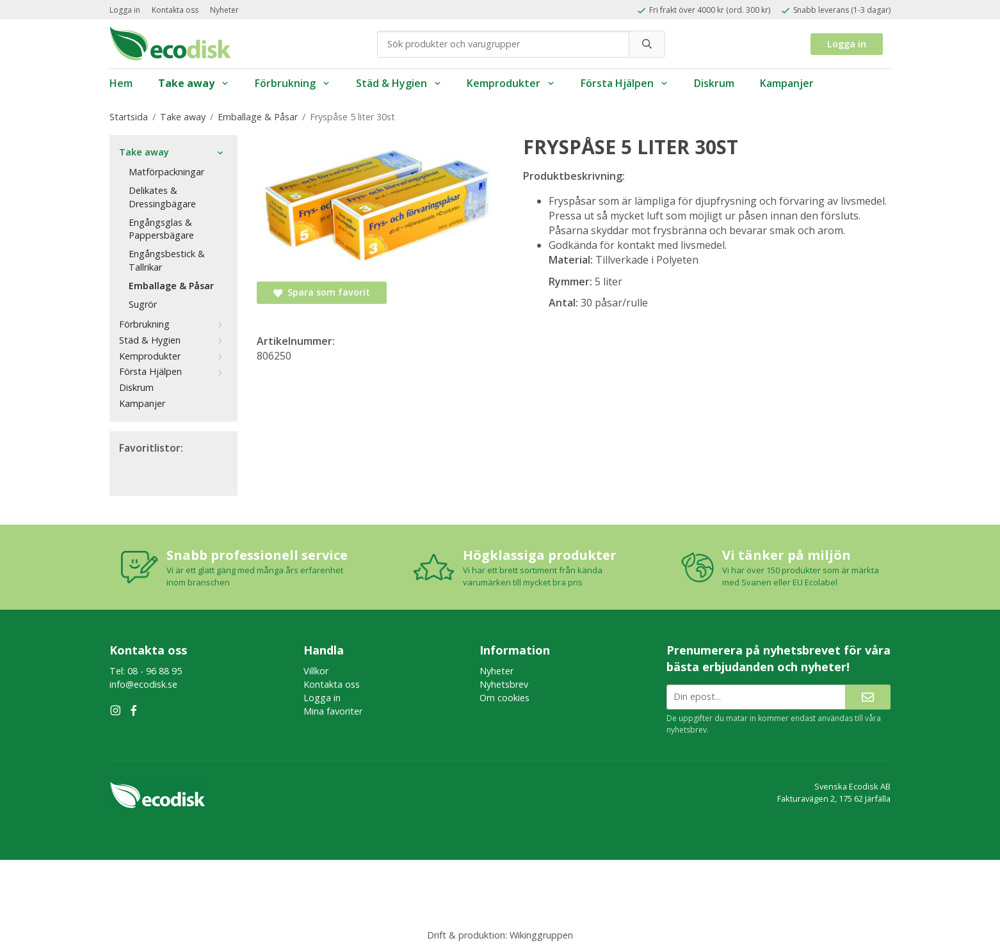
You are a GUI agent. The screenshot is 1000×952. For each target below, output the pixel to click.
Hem (121, 83)
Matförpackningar (166, 172)
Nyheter (224, 9)
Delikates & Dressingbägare (162, 197)
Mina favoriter (332, 711)
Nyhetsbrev (504, 684)
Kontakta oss (175, 9)
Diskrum (714, 83)
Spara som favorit (321, 292)
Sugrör (143, 304)
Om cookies (504, 698)
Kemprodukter (511, 83)
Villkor (315, 671)
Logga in (124, 9)
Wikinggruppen (541, 935)
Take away (193, 83)
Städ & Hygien (399, 83)
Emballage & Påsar (171, 286)
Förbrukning (292, 83)
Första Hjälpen (624, 83)
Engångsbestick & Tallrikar (167, 260)
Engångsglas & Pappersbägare (161, 229)
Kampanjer (787, 83)
